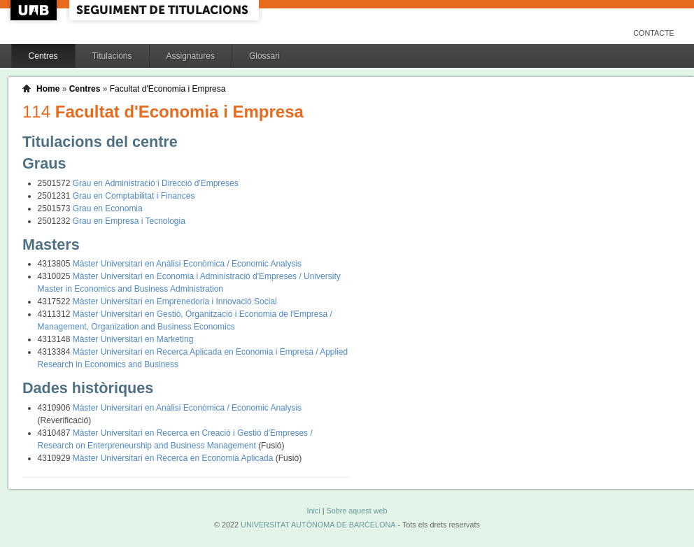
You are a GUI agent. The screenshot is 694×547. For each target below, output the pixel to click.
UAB (35, 10)
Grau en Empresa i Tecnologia (129, 221)
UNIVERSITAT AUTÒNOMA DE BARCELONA (318, 524)
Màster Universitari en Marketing (133, 339)
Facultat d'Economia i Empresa (168, 89)
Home (47, 89)
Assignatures (191, 56)
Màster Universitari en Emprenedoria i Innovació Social (175, 301)
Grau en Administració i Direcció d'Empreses (156, 183)
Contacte (653, 33)
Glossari (264, 56)
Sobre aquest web (356, 510)
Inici (313, 510)
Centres (43, 56)
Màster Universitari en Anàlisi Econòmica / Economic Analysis (187, 264)
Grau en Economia (108, 208)
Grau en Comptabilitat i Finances (134, 196)
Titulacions (112, 56)
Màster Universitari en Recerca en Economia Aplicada (174, 458)
